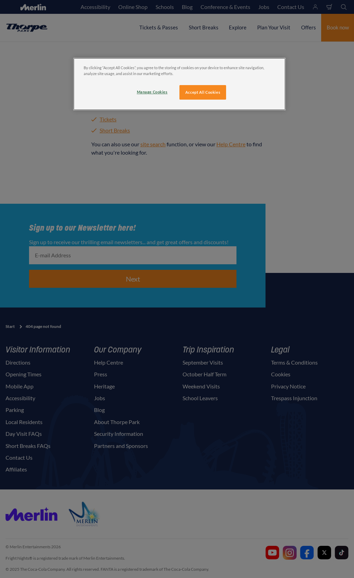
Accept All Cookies (202, 92)
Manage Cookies (152, 92)
